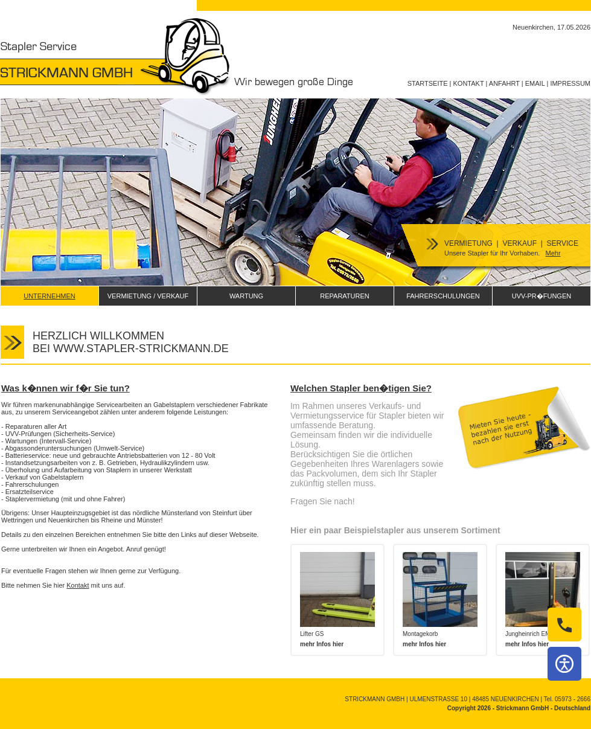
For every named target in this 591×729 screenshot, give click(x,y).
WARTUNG (246, 296)
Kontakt (77, 585)
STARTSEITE (427, 83)
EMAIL (535, 83)
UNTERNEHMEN (49, 296)
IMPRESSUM (570, 83)
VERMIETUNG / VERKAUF (147, 296)
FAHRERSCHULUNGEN (443, 296)
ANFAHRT (504, 83)
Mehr (552, 253)
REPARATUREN (344, 296)
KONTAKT (468, 83)
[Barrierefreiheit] (564, 664)
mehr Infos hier (321, 644)
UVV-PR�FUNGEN (541, 296)
